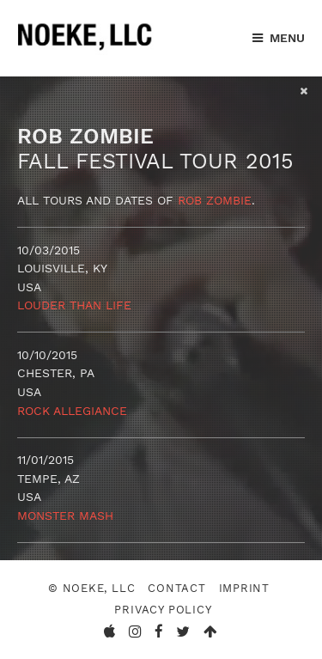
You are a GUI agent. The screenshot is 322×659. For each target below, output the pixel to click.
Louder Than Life (74, 305)
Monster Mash (65, 515)
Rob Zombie (215, 200)
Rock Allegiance (72, 411)
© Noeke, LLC (91, 588)
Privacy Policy (162, 609)
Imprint (244, 588)
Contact (177, 588)
